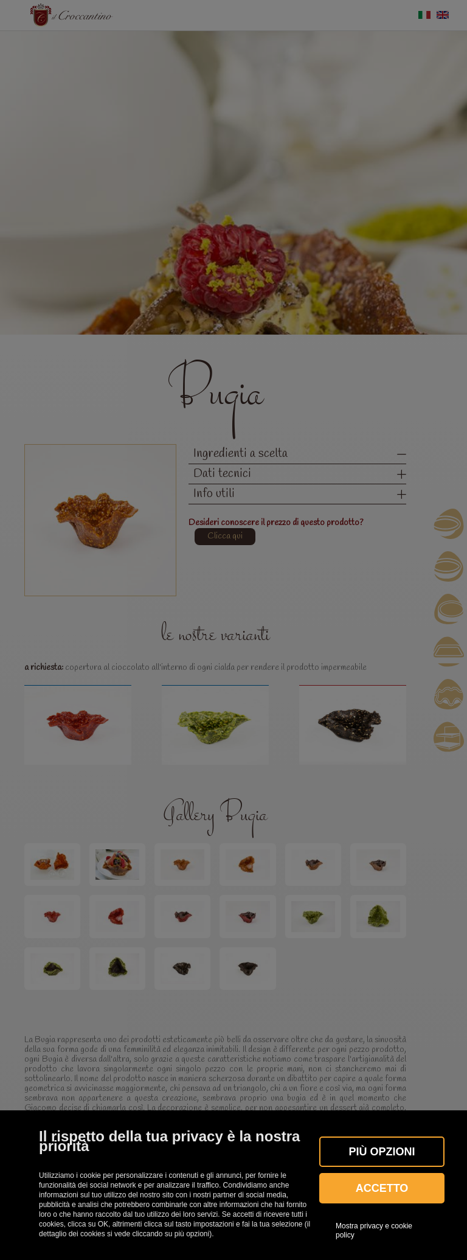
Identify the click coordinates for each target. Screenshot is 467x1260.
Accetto (382, 1188)
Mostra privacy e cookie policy (374, 1230)
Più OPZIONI (381, 1152)
